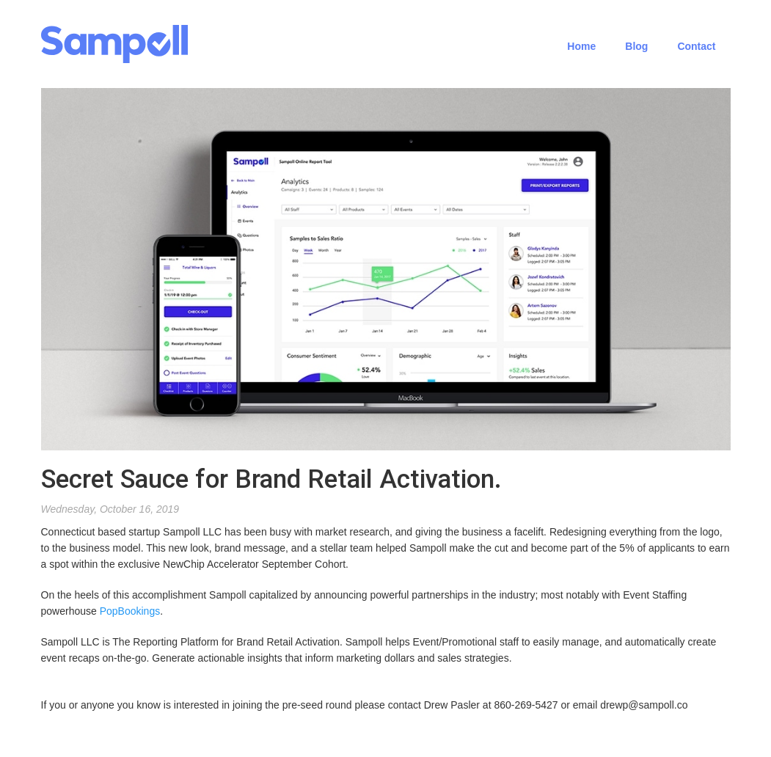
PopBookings (130, 611)
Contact (696, 46)
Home (581, 46)
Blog (636, 46)
